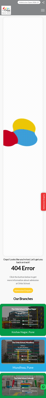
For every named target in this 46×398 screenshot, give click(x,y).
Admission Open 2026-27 (29, 2)
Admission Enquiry (23, 290)
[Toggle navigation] (43, 10)
